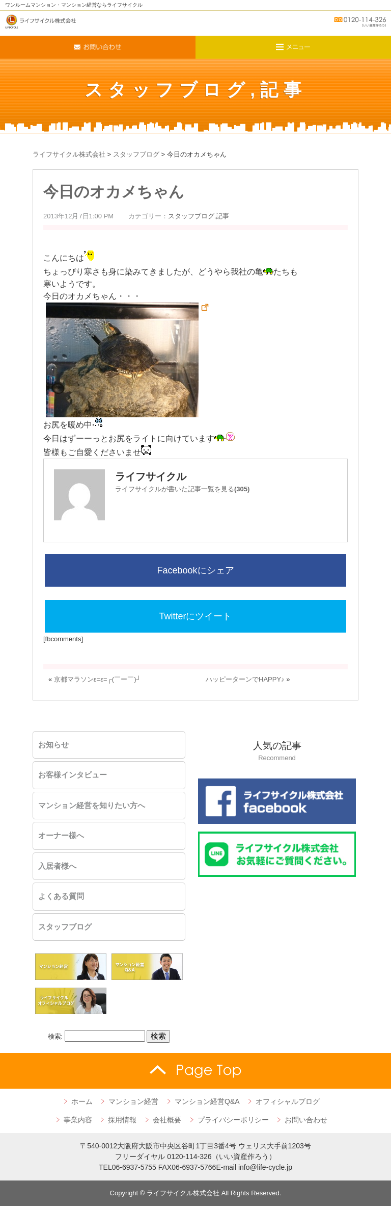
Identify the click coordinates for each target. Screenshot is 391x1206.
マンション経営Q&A (207, 1101)
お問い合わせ (306, 1120)
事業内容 (78, 1120)
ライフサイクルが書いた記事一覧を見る (182, 489)
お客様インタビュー (72, 775)
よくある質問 (61, 896)
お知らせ (53, 745)
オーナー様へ (61, 836)
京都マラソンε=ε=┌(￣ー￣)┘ (97, 679)
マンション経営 (133, 1101)
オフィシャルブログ (288, 1101)
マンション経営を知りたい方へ (91, 805)
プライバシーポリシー (233, 1120)
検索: (55, 1036)
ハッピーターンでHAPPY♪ (245, 679)
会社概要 (167, 1120)
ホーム (82, 1101)
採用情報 (122, 1120)
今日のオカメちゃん (113, 191)
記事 (283, 89)
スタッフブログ (167, 89)
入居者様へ (57, 866)
